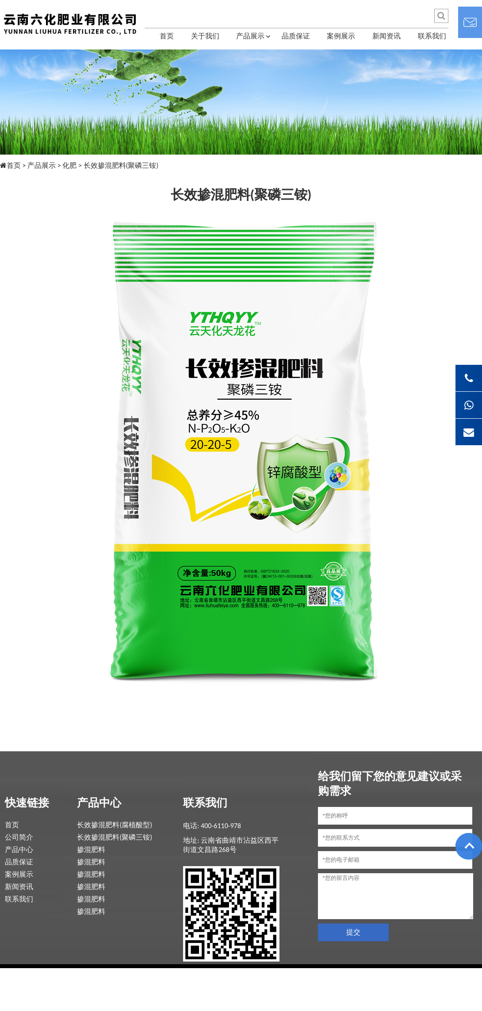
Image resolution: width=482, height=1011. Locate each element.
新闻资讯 (386, 36)
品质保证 (296, 36)
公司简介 (19, 837)
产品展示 (250, 36)
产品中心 (19, 849)
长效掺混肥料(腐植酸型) (114, 825)
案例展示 (341, 36)
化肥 (69, 165)
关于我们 (205, 36)
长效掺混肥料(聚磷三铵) (114, 837)
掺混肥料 (91, 849)
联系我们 (432, 36)
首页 (167, 36)
